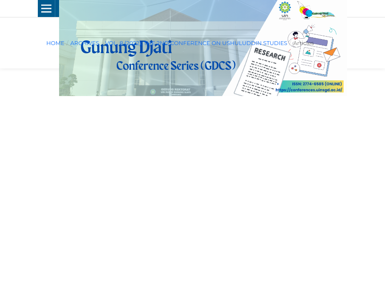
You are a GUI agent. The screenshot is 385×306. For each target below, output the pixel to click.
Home (55, 43)
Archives (84, 43)
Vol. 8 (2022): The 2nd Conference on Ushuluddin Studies (196, 43)
